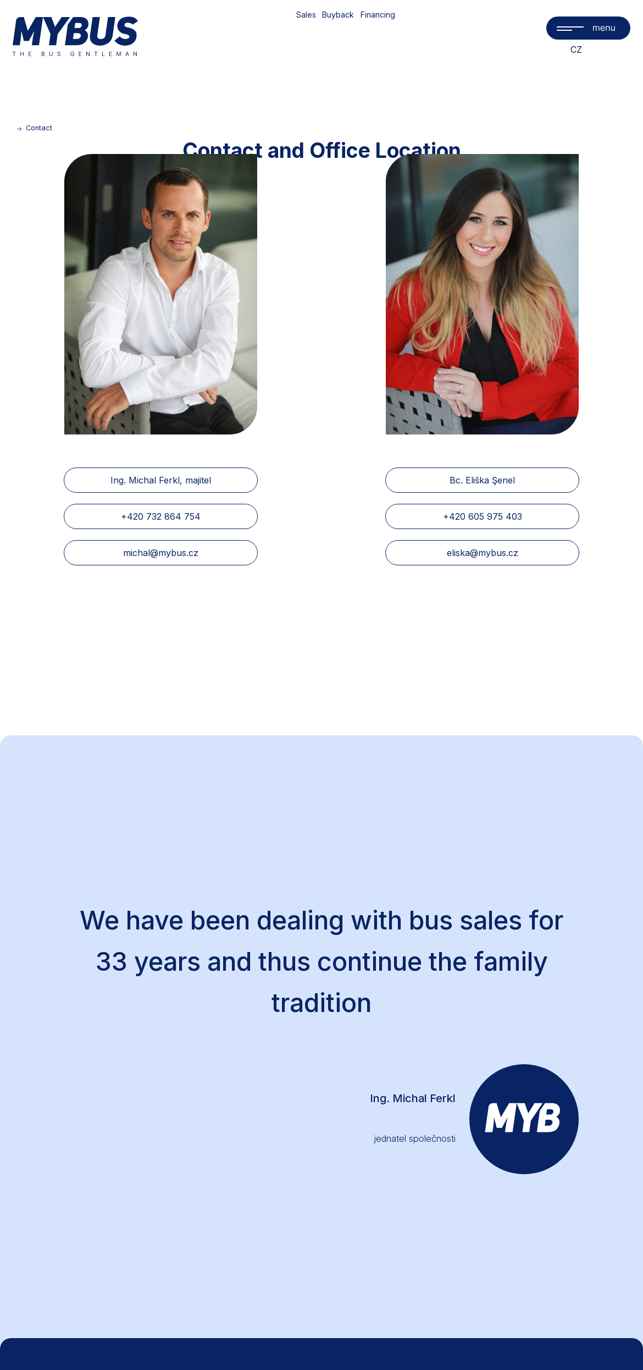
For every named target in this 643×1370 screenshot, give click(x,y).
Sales (306, 14)
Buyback (338, 14)
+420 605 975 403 (482, 516)
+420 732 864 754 (161, 516)
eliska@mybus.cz (482, 552)
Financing (378, 14)
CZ (576, 49)
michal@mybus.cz (160, 552)
